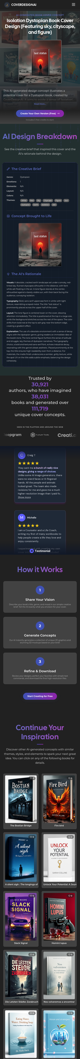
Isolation (45, 205)
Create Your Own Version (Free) (39, 113)
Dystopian (25, 205)
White (23, 200)
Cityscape (48, 200)
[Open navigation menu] (73, 4)
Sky (38, 200)
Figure (58, 200)
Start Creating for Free (40, 696)
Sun (66, 200)
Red (31, 200)
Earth (35, 205)
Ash (54, 205)
